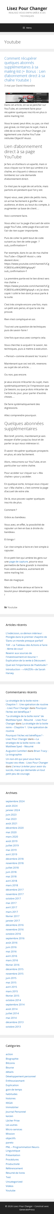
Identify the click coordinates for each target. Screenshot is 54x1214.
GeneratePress (27, 1209)
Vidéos (9, 1186)
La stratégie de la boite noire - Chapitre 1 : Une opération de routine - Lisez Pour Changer (27, 704)
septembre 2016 (15, 938)
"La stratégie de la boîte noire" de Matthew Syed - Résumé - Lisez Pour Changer (26, 719)
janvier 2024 (13, 810)
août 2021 (11, 823)
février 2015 (12, 995)
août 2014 (11, 1009)
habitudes (11, 1094)
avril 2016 (11, 956)
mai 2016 (11, 951)
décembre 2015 (15, 969)
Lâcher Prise (13, 1120)
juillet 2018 (12, 867)
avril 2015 (11, 986)
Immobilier (12, 1107)
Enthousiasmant (15, 1080)
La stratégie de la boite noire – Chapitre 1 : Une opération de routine (27, 727)
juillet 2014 (12, 1013)
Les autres (11, 1125)
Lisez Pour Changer (27, 8)
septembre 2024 (15, 801)
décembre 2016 (15, 925)
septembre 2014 (15, 1004)
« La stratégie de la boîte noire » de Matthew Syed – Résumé (23, 742)
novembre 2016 (15, 929)
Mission (10, 1133)
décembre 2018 (15, 858)
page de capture (18, 561)
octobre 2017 (13, 898)
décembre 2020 (15, 827)
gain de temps (14, 1089)
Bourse (10, 1067)
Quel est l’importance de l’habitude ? (27, 665)
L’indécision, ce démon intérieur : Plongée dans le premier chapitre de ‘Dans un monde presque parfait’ (26, 637)
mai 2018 (11, 876)
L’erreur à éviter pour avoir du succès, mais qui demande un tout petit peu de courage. (26, 770)
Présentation (13, 1155)
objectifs (11, 1138)
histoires (11, 1098)
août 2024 (11, 805)
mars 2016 (12, 960)
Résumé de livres (15, 1172)
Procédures (12, 1159)
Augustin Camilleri (16, 751)
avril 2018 (11, 880)
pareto (9, 1142)
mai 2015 (11, 982)
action (9, 1054)
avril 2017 (11, 907)
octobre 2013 (13, 1026)
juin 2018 (11, 872)
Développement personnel (21, 1076)
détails (10, 1071)
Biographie (12, 1058)
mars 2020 (12, 836)
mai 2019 (11, 850)
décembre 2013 (15, 1022)
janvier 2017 (13, 920)
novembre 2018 (15, 863)
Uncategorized (14, 1181)
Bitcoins (10, 1063)
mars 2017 (12, 911)
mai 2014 (11, 1017)
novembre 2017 (15, 894)
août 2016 (11, 942)
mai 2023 (11, 819)
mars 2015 (12, 991)
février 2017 (12, 916)
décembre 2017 (15, 889)
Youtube (12, 607)
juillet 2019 (12, 845)
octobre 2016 (13, 933)
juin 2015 (11, 978)
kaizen (9, 1116)
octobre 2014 (13, 1000)
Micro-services (14, 1129)
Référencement (14, 1168)
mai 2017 (11, 903)
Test (8, 1177)
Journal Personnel (16, 1111)
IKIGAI (9, 1102)
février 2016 (12, 964)
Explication (12, 1085)
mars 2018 (12, 885)
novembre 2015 (15, 973)
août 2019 (11, 841)
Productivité (13, 1164)
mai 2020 (11, 832)
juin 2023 (11, 814)
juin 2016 (11, 947)
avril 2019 (11, 854)
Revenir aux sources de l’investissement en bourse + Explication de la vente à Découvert (26, 656)
